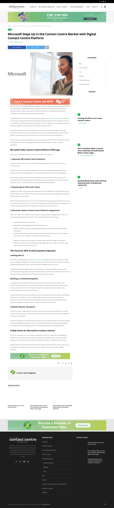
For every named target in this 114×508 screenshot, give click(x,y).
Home (9, 26)
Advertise (33, 7)
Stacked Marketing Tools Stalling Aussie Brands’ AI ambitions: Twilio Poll (62, 407)
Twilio (81, 188)
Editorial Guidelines (47, 446)
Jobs (80, 72)
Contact (94, 7)
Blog (9, 29)
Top (104, 504)
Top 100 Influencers (84, 84)
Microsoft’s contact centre (36, 259)
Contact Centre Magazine (16, 42)
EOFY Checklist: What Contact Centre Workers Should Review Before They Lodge (39, 407)
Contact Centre (61, 7)
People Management (76, 7)
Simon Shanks (82, 123)
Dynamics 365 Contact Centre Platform (57, 118)
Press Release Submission (46, 7)
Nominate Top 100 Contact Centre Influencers (54, 484)
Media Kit (44, 492)
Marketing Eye (46, 504)
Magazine (81, 76)
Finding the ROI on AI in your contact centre (16, 406)
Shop (88, 7)
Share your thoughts (47, 488)
